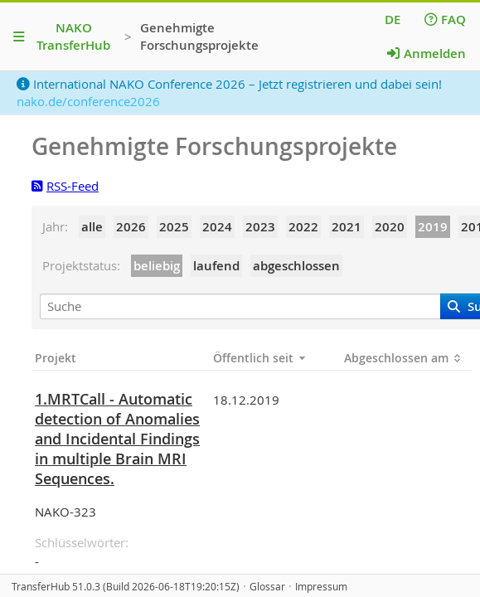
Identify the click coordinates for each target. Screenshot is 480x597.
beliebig (156, 265)
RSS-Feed (65, 185)
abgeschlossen (296, 265)
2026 (131, 226)
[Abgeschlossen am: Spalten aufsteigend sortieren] (406, 358)
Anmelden (426, 53)
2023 (260, 226)
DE (392, 19)
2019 (433, 226)
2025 (174, 226)
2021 (346, 226)
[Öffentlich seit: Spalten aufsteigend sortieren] (275, 358)
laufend (216, 265)
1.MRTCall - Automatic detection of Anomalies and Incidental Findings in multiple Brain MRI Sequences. (117, 438)
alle (92, 226)
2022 (303, 226)
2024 (217, 226)
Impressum (321, 586)
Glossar (267, 586)
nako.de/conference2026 (88, 101)
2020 (390, 226)
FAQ (445, 19)
